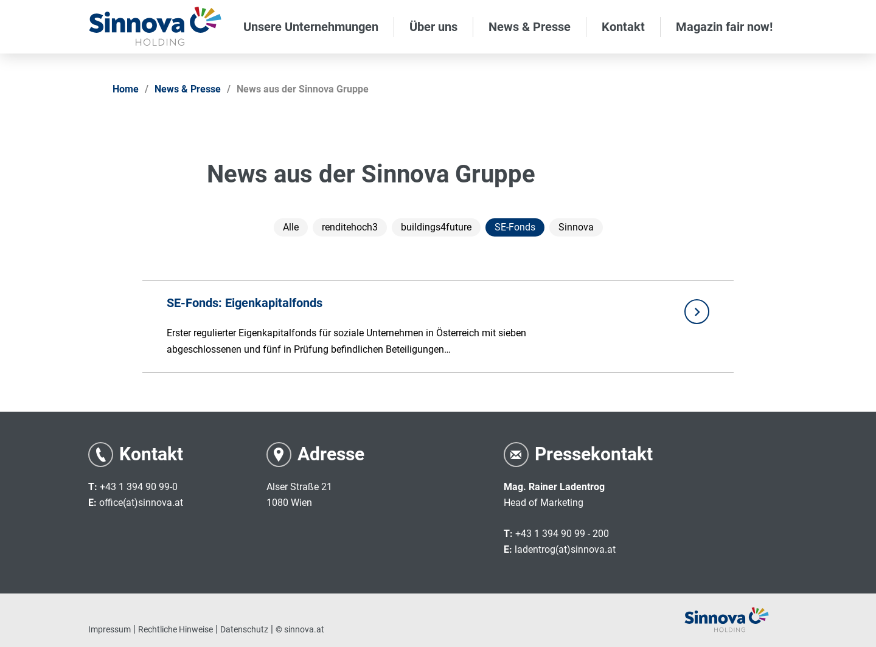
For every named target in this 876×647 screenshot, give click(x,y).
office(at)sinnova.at (141, 502)
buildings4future (436, 227)
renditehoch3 (350, 227)
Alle (291, 227)
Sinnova (576, 227)
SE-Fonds (515, 227)
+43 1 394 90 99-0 (139, 487)
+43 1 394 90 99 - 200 (562, 533)
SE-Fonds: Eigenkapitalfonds (244, 303)
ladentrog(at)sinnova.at (565, 549)
